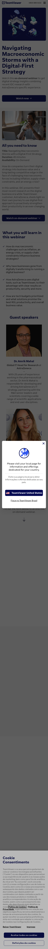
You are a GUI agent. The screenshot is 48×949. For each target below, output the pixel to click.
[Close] (43, 443)
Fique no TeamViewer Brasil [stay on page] (24, 500)
